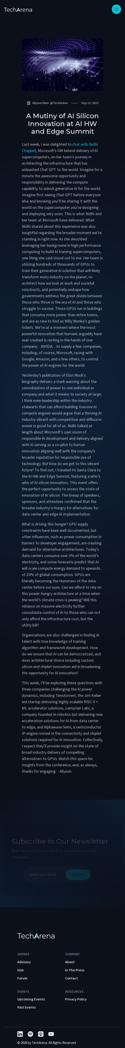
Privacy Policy (76, 999)
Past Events (26, 1007)
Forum (22, 978)
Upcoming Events (31, 999)
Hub (20, 970)
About (70, 962)
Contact (71, 978)
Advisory (24, 962)
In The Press (74, 970)
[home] (18, 9)
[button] (116, 9)
